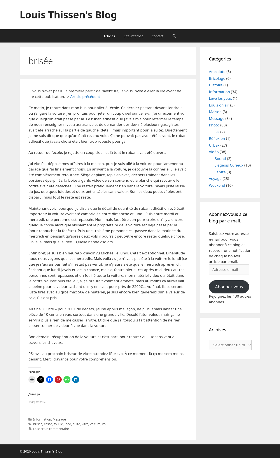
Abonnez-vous (229, 287)
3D (217, 131)
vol (104, 424)
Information (42, 419)
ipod (68, 424)
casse (48, 424)
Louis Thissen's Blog (68, 14)
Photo (214, 125)
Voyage (215, 178)
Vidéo (214, 151)
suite (76, 424)
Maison (215, 111)
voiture (95, 424)
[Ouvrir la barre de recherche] (174, 36)
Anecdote (217, 71)
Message (59, 419)
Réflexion (217, 138)
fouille (58, 424)
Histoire (215, 84)
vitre (85, 424)
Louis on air (219, 105)
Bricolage (217, 78)
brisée (37, 424)
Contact (157, 36)
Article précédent (85, 96)
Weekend (217, 185)
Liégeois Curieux (229, 165)
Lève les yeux (220, 98)
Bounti (220, 158)
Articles (109, 36)
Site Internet (133, 36)
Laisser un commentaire (51, 429)
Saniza (220, 171)
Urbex (214, 145)
